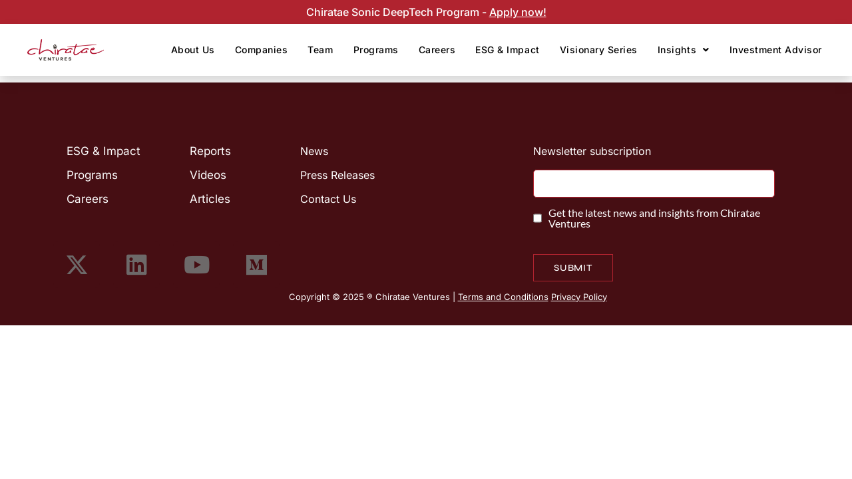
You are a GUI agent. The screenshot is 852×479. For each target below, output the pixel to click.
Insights (684, 49)
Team (320, 49)
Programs (376, 49)
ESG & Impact (507, 49)
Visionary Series (599, 49)
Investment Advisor (776, 49)
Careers (437, 49)
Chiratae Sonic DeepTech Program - (397, 12)
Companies (261, 49)
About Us (193, 49)
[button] (683, 50)
